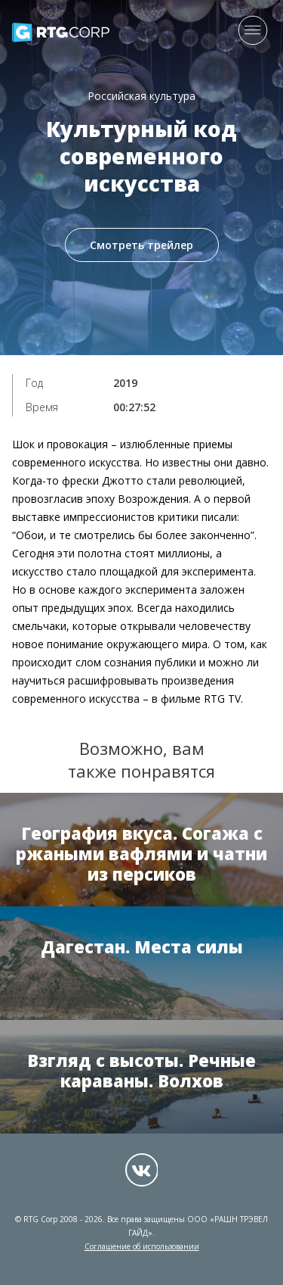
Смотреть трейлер (141, 245)
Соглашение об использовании (142, 1246)
